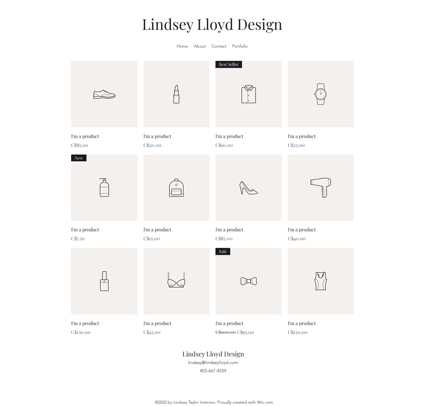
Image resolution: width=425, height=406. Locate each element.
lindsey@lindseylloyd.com (213, 362)
